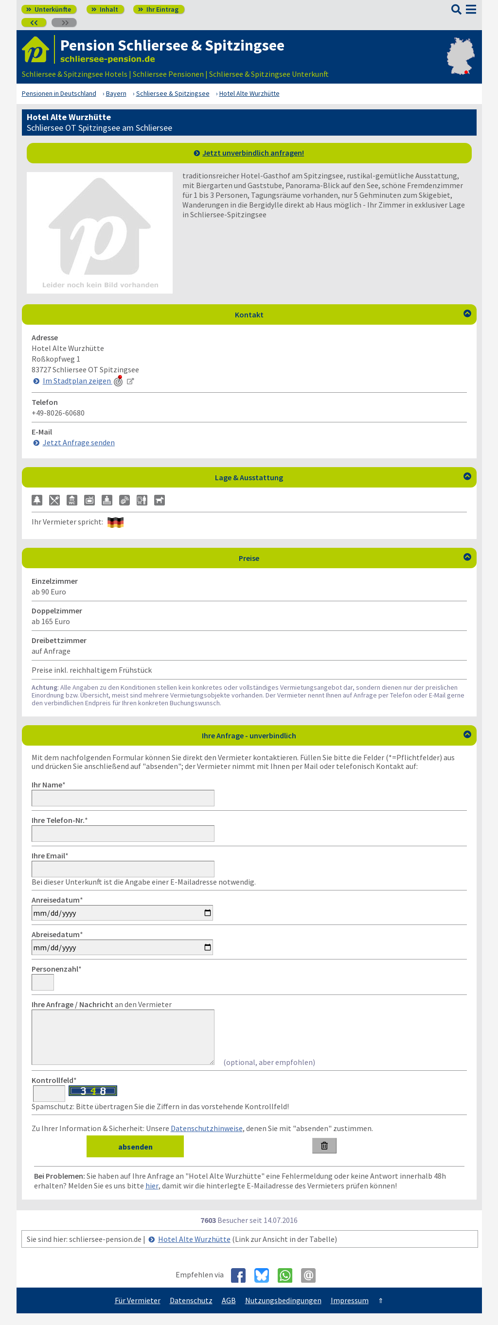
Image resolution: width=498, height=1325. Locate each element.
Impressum (350, 1312)
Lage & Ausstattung (343, 477)
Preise (355, 558)
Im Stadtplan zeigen (83, 380)
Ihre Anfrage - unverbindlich (336, 735)
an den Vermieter (102, 1004)
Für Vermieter (137, 1312)
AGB (229, 1312)
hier (152, 1197)
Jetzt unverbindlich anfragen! (253, 152)
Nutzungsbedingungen (283, 1312)
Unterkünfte (48, 9)
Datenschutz (191, 1312)
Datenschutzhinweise (207, 1140)
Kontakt (353, 314)
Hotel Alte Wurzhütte (194, 1250)
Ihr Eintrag (158, 9)
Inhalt (104, 9)
